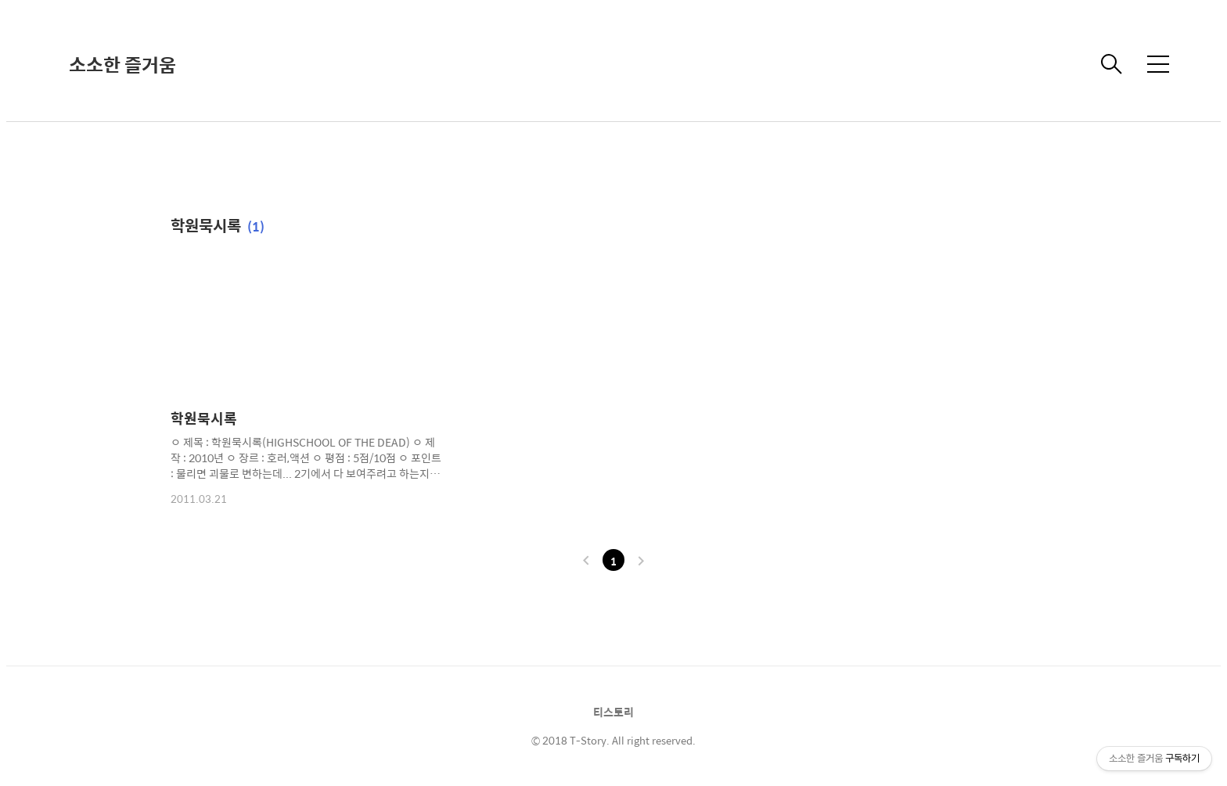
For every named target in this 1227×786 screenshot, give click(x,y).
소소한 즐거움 (122, 64)
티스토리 (613, 711)
